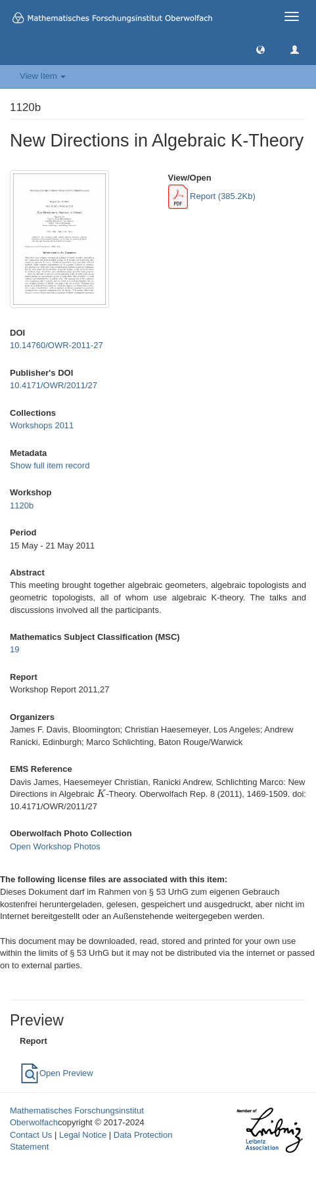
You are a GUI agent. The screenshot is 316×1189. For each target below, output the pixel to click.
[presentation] (101, 794)
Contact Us (31, 1135)
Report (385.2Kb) (212, 196)
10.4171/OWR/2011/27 (53, 385)
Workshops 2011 (42, 425)
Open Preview (56, 1073)
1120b (22, 505)
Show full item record (49, 465)
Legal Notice (82, 1135)
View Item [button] (43, 76)
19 (14, 649)
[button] (260, 49)
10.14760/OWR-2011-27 (56, 345)
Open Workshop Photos (55, 846)
